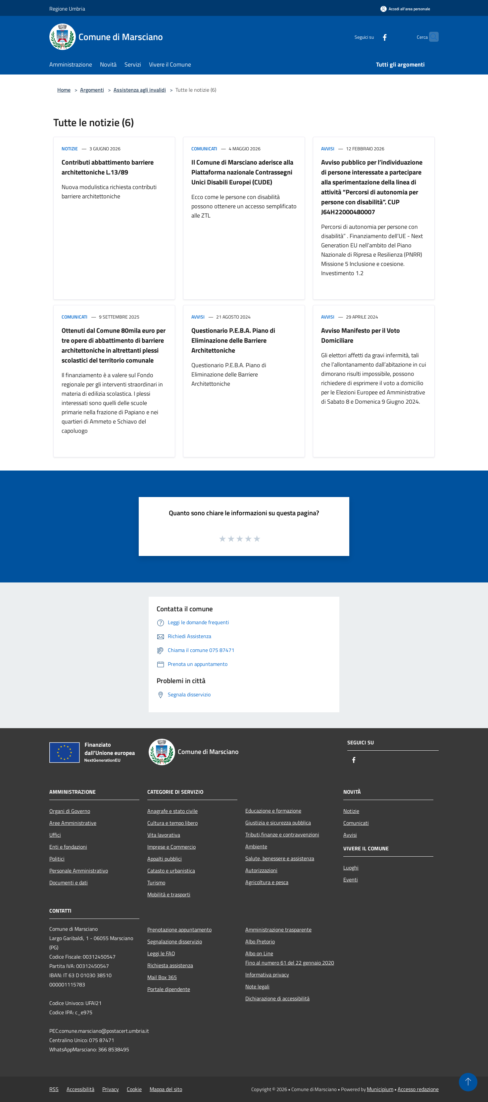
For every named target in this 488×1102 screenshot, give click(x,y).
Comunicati (204, 148)
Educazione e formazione (273, 811)
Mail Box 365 (162, 977)
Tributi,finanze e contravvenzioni (282, 834)
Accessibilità (80, 1089)
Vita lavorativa (163, 835)
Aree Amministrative (72, 823)
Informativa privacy (267, 974)
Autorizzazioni (261, 870)
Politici (57, 859)
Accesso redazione (418, 1089)
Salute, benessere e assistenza (279, 858)
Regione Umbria (67, 9)
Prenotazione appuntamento (179, 929)
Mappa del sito (166, 1089)
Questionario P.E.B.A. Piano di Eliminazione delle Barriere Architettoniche (233, 340)
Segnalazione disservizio (174, 941)
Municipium (380, 1089)
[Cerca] (431, 37)
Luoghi (351, 868)
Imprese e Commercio (171, 847)
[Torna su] (468, 1082)
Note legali (257, 986)
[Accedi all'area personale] (405, 9)
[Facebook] (371, 36)
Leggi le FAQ (161, 953)
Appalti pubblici (164, 859)
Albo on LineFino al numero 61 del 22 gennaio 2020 (289, 958)
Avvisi (327, 148)
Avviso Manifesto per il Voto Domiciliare (360, 335)
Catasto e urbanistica (171, 871)
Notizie (70, 148)
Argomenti (92, 90)
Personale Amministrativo (78, 871)
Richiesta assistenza (170, 965)
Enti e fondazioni (68, 847)
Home (64, 90)
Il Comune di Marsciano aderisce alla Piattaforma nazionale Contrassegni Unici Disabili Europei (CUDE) (242, 172)
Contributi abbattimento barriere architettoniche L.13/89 (108, 167)
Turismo (156, 882)
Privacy (110, 1089)
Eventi (350, 879)
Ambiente (256, 846)
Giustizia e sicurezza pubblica (278, 822)
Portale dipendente (168, 989)
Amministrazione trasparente (278, 929)
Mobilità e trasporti (168, 894)
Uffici (55, 835)
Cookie (134, 1089)
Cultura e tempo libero (172, 823)
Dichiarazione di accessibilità (277, 998)
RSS (54, 1089)
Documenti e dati (68, 882)
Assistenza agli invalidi (140, 90)
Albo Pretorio (260, 941)
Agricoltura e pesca (266, 882)
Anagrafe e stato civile (172, 811)
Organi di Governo (69, 811)
